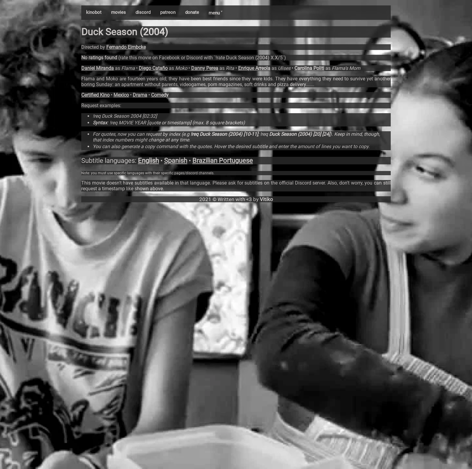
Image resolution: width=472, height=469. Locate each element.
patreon (167, 12)
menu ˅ (215, 13)
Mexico (121, 95)
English (148, 160)
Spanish (175, 160)
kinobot (93, 12)
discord (143, 12)
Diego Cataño (153, 68)
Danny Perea (204, 68)
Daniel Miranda (97, 68)
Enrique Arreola (254, 68)
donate (192, 12)
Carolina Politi (309, 68)
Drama (140, 95)
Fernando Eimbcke (126, 47)
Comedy (160, 95)
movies (118, 12)
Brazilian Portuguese (222, 160)
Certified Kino (95, 95)
